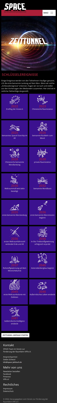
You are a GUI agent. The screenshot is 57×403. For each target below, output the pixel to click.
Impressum (8, 388)
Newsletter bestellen (11, 371)
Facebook (7, 374)
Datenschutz (8, 391)
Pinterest (7, 376)
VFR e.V (6, 379)
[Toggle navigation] (52, 13)
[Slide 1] (28, 67)
